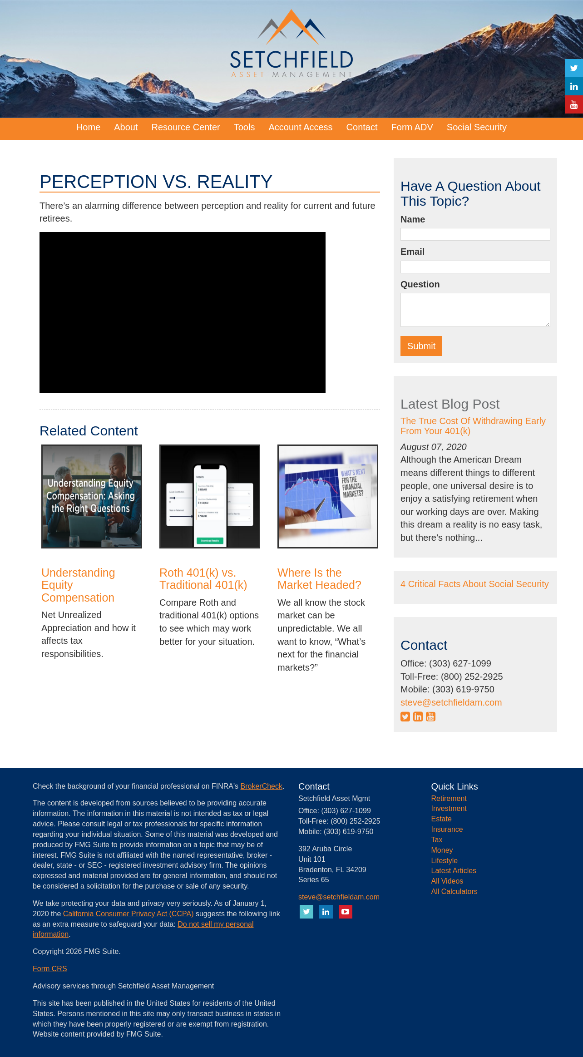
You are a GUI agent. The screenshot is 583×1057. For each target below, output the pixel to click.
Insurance (447, 829)
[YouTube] (574, 104)
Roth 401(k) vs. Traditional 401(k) (203, 579)
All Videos (447, 881)
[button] (125, 127)
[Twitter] (574, 68)
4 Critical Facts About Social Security (474, 584)
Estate (441, 819)
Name (412, 219)
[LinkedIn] (574, 86)
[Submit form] (421, 346)
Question (420, 284)
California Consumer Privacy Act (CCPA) (128, 914)
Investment (449, 808)
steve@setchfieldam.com (451, 702)
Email (412, 252)
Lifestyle (444, 860)
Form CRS (50, 969)
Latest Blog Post (449, 403)
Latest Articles (454, 870)
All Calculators (454, 891)
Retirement (449, 798)
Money (442, 850)
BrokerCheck (261, 786)
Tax (437, 840)
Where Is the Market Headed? (319, 579)
